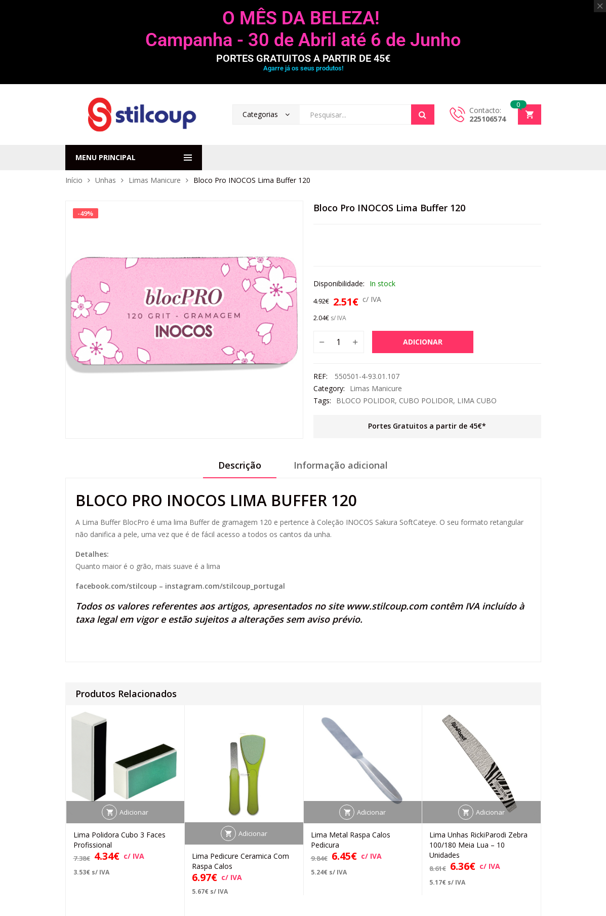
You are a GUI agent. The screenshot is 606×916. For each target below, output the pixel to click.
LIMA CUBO (477, 400)
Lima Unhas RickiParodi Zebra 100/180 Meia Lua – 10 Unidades (478, 845)
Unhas (105, 180)
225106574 (487, 119)
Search (422, 114)
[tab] (239, 468)
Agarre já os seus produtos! (303, 68)
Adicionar (422, 342)
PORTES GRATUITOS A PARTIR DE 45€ (303, 58)
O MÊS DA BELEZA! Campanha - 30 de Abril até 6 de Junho (303, 29)
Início (74, 180)
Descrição (239, 465)
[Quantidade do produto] (338, 342)
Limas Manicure (155, 180)
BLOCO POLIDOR (365, 400)
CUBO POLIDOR (426, 400)
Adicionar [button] (133, 812)
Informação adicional (341, 465)
